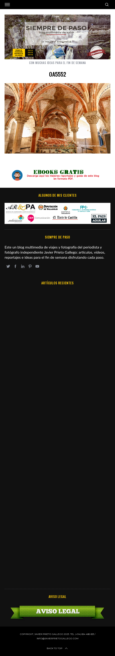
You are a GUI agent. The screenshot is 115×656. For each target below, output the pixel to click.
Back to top (57, 648)
